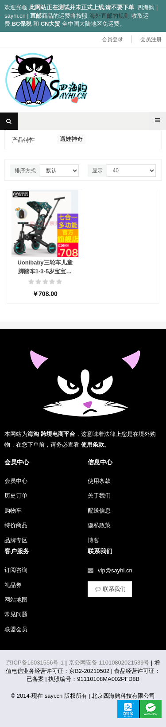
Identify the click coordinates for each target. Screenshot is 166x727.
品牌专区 (15, 540)
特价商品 (15, 525)
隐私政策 (99, 525)
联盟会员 (15, 629)
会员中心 (15, 481)
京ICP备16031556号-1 (35, 662)
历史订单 (15, 495)
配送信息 (99, 510)
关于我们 (99, 495)
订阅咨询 (15, 570)
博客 (93, 540)
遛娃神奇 (71, 139)
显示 (97, 170)
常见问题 (15, 614)
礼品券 (13, 585)
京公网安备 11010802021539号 (109, 662)
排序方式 (25, 170)
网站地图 (15, 599)
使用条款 (99, 481)
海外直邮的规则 (109, 15)
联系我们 (110, 589)
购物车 (13, 510)
